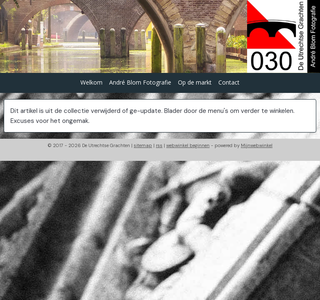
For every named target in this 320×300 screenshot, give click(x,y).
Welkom (91, 82)
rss (159, 145)
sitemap (143, 145)
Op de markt (195, 82)
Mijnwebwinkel (256, 145)
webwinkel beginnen (188, 145)
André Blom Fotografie (140, 82)
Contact (229, 82)
